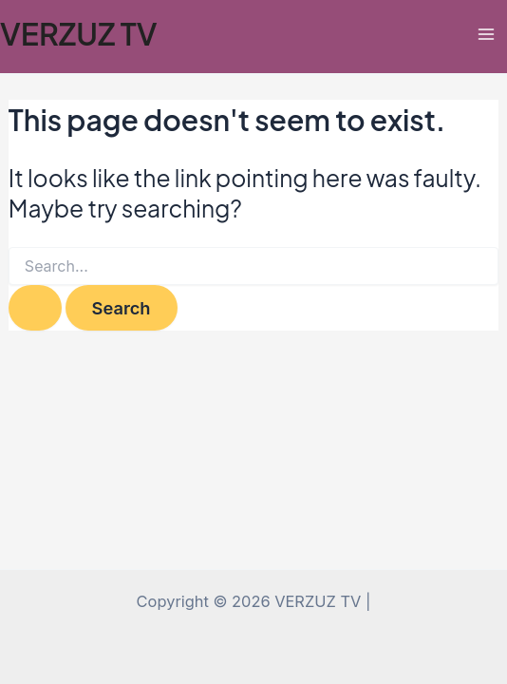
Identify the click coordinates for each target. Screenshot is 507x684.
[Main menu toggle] (485, 33)
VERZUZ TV (79, 33)
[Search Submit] (35, 308)
